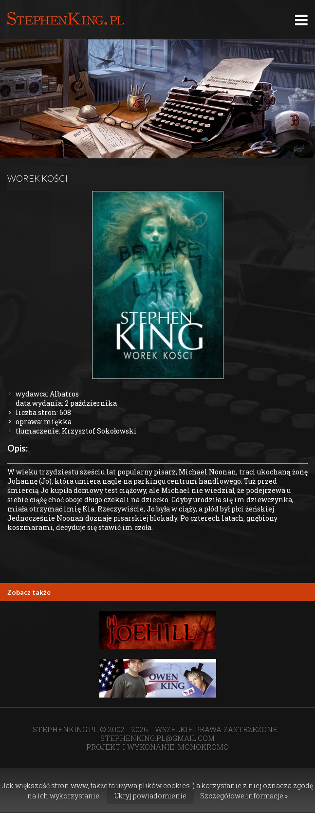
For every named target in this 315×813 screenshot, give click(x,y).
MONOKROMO (203, 747)
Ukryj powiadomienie (150, 795)
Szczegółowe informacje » (244, 795)
